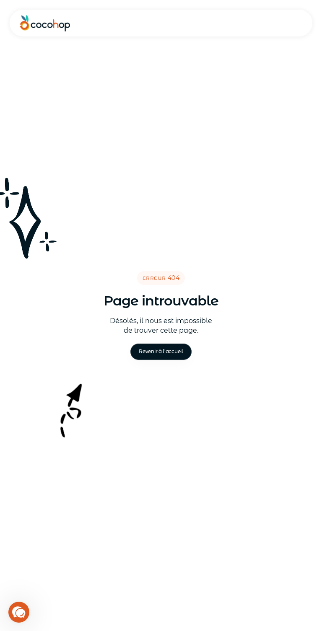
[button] (18, 612)
